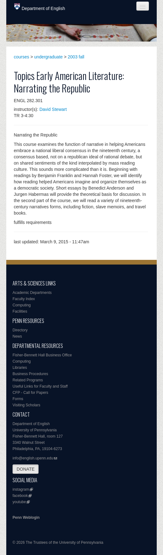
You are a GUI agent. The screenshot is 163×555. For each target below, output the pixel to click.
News (17, 336)
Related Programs (28, 380)
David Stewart (53, 109)
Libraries (20, 367)
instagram (21, 489)
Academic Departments (32, 292)
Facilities (20, 311)
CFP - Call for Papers (30, 392)
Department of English (39, 7)
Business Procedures (30, 374)
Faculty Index (24, 299)
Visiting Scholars (26, 405)
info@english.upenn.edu (33, 458)
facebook (20, 495)
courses (21, 56)
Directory (20, 330)
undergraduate (48, 56)
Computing (22, 305)
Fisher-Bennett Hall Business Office (42, 355)
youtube (19, 502)
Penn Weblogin (26, 517)
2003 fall (76, 56)
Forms (18, 399)
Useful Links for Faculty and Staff (40, 386)
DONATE (25, 469)
